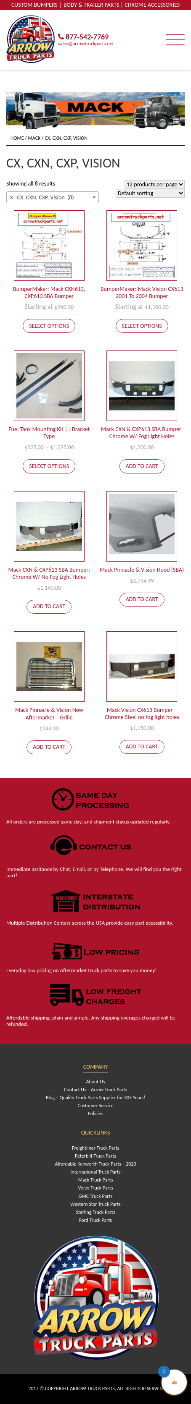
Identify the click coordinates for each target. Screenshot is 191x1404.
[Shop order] (150, 193)
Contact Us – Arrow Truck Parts (95, 1090)
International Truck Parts (95, 1172)
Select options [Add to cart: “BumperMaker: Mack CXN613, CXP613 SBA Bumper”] (49, 325)
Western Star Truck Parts (95, 1204)
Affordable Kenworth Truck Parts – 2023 (95, 1164)
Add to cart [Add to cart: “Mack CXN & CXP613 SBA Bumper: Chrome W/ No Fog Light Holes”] (49, 606)
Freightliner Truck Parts (95, 1148)
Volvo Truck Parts (95, 1188)
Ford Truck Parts (95, 1220)
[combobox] (52, 197)
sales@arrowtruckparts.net (86, 44)
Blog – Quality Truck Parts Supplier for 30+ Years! (95, 1098)
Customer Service (96, 1106)
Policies (95, 1113)
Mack (34, 138)
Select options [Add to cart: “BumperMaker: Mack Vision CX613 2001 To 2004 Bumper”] (142, 325)
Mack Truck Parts (95, 1180)
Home (17, 138)
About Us (95, 1082)
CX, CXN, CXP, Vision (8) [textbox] (42, 198)
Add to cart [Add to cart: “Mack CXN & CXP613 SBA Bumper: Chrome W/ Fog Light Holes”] (142, 466)
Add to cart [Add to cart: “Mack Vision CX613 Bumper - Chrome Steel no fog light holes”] (142, 746)
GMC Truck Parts (95, 1196)
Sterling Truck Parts (95, 1212)
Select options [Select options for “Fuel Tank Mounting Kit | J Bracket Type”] (49, 466)
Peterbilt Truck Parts (95, 1156)
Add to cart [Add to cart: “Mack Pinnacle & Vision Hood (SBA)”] (142, 599)
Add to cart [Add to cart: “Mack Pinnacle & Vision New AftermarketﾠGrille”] (49, 746)
